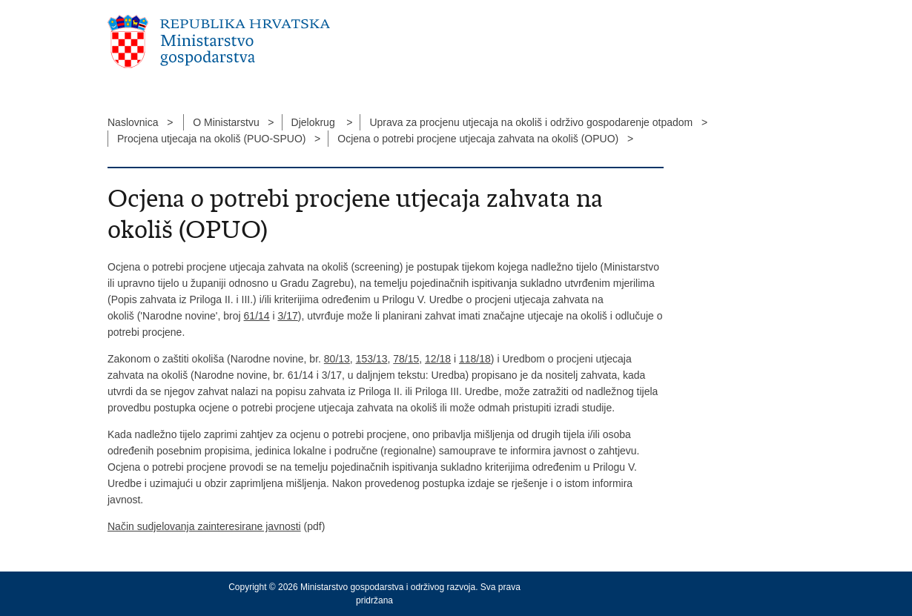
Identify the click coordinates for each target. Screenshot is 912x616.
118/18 (475, 359)
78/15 (406, 359)
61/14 (257, 316)
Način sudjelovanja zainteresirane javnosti (204, 526)
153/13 (372, 359)
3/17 (288, 316)
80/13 (337, 359)
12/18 (438, 359)
